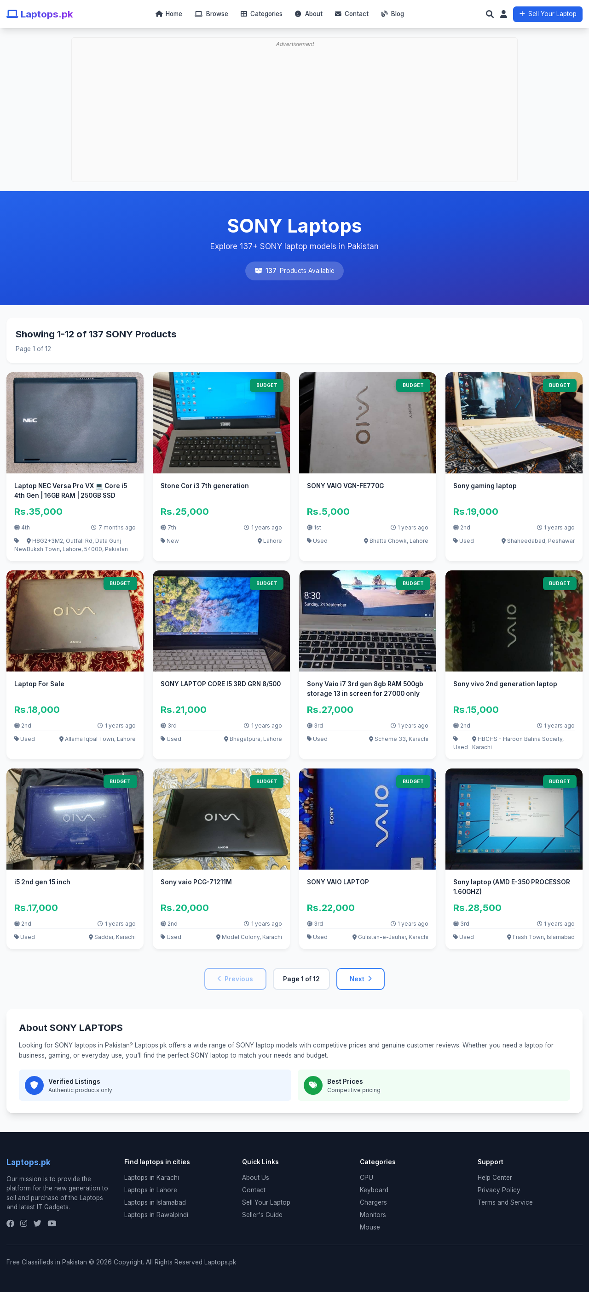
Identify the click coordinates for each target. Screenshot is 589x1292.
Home (169, 13)
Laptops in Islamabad (155, 1202)
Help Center (495, 1177)
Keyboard (374, 1190)
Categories (262, 13)
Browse (211, 13)
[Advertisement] (294, 85)
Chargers (373, 1202)
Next (361, 979)
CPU (366, 1177)
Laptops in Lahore (150, 1190)
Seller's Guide (262, 1214)
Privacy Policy (499, 1190)
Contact (352, 13)
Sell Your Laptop (548, 13)
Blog (392, 13)
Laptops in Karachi (151, 1177)
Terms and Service (505, 1202)
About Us (255, 1177)
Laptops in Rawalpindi (156, 1214)
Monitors (373, 1214)
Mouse (370, 1227)
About (308, 13)
